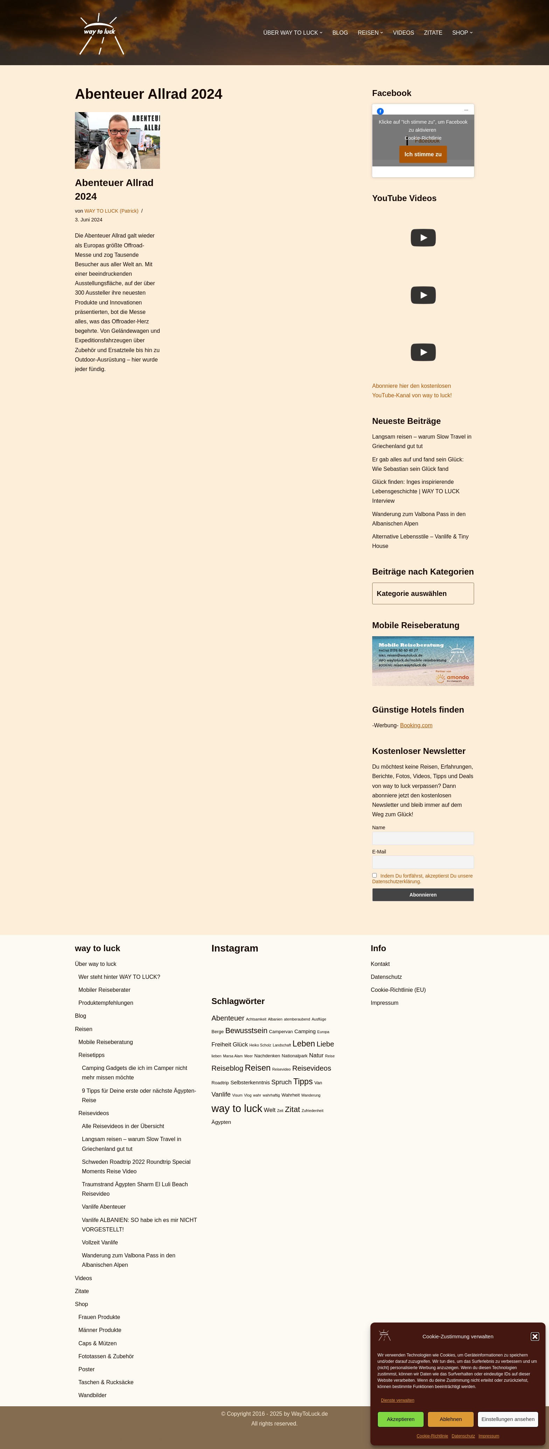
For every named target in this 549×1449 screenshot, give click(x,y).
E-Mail (379, 851)
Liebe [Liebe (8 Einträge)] (325, 1044)
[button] (534, 1336)
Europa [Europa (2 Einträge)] (323, 1032)
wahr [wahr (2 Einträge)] (257, 1095)
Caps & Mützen (97, 1343)
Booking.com (416, 725)
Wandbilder (92, 1395)
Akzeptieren (401, 1419)
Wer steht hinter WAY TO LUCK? (119, 977)
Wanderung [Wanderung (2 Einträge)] (311, 1095)
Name (378, 827)
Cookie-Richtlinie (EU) (398, 990)
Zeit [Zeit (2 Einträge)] (280, 1110)
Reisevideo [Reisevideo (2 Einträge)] (281, 1069)
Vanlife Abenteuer (104, 1207)
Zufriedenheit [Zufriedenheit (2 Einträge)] (312, 1110)
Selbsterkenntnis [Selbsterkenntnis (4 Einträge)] (250, 1082)
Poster (86, 1369)
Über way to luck (95, 964)
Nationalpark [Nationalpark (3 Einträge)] (295, 1055)
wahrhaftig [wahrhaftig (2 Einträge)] (271, 1095)
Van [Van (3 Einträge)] (318, 1082)
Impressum (489, 1436)
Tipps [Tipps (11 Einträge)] (303, 1081)
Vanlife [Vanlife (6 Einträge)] (221, 1094)
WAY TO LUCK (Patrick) (111, 211)
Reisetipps (91, 1055)
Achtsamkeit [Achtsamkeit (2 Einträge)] (256, 1019)
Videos (403, 33)
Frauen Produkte (99, 1317)
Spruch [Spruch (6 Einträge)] (281, 1082)
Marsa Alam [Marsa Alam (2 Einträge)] (233, 1056)
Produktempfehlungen (105, 1003)
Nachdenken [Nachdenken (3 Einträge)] (267, 1055)
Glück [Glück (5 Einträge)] (240, 1044)
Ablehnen (451, 1419)
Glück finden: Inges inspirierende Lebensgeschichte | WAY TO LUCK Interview (416, 491)
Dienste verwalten (397, 1400)
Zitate (433, 33)
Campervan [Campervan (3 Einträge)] (281, 1031)
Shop (81, 1304)
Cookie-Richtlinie (432, 1436)
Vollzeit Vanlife (100, 1242)
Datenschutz (463, 1436)
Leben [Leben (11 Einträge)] (304, 1043)
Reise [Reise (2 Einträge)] (330, 1056)
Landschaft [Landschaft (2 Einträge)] (282, 1045)
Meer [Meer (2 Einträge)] (248, 1056)
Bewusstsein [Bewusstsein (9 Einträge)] (246, 1030)
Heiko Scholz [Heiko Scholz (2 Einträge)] (260, 1045)
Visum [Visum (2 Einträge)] (237, 1095)
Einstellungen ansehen (508, 1419)
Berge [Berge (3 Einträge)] (217, 1031)
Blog (340, 33)
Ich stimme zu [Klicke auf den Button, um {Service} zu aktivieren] (423, 154)
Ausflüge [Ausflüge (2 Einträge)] (319, 1019)
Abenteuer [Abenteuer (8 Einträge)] (227, 1018)
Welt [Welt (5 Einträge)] (270, 1110)
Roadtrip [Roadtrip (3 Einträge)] (220, 1082)
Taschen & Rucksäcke (105, 1382)
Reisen (83, 1029)
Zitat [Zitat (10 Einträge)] (292, 1109)
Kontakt (380, 964)
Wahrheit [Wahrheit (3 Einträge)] (291, 1095)
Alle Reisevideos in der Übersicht (123, 1126)
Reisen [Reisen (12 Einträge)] (258, 1067)
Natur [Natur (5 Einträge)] (316, 1055)
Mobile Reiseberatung (105, 1042)
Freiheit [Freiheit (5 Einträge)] (221, 1044)
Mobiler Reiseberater (104, 990)
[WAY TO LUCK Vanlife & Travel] (101, 32)
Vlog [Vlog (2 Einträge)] (247, 1095)
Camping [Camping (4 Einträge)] (305, 1031)
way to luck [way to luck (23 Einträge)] (236, 1108)
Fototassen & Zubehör (106, 1356)
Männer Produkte (99, 1330)
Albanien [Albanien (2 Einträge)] (275, 1019)
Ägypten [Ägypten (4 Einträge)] (221, 1122)
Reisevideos (93, 1113)
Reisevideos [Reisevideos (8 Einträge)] (311, 1068)
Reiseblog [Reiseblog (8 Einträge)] (227, 1068)
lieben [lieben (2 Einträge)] (216, 1056)
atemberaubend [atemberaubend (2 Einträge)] (297, 1019)
